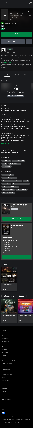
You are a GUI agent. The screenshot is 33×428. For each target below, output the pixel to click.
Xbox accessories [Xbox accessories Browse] (5, 341)
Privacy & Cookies (19, 419)
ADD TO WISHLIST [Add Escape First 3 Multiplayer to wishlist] (13, 41)
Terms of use (27, 419)
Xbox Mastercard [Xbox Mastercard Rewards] (5, 394)
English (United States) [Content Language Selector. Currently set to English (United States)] (10, 410)
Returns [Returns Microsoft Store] (3, 377)
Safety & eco (20, 422)
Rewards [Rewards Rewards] (4, 391)
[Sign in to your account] (30, 2)
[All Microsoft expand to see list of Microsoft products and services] (2, 2)
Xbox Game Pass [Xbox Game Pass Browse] (5, 338)
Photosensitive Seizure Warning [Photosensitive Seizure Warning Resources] (9, 360)
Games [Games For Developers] (3, 402)
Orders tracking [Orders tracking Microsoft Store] (5, 380)
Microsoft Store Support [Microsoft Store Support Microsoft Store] (7, 374)
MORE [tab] (26, 74)
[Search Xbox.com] (6, 2)
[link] (9, 279)
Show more (5, 143)
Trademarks (4, 422)
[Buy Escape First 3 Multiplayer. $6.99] (16, 34)
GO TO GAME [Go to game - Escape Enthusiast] (16, 257)
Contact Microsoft (10, 419)
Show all (21, 296)
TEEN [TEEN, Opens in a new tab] (10, 49)
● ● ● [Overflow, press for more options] (29, 41)
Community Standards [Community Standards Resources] (7, 358)
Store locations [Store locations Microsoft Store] (5, 383)
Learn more (7, 62)
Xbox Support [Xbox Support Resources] (5, 352)
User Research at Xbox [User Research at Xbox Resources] (7, 363)
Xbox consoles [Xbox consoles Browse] (5, 332)
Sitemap (4, 419)
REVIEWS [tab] (16, 74)
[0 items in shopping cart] (26, 2)
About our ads (5, 425)
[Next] (30, 80)
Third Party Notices (12, 422)
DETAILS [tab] (7, 74)
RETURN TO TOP (16, 219)
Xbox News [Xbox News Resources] (4, 349)
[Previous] (26, 80)
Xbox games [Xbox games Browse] (4, 335)
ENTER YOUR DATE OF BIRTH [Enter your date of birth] (15, 96)
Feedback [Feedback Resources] (4, 355)
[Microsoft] (16, 1)
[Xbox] (4, 6)
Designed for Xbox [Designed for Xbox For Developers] (6, 404)
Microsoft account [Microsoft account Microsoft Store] (6, 371)
